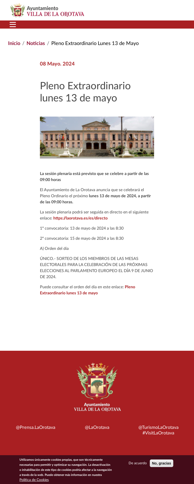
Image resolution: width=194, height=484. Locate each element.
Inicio (14, 43)
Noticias (36, 43)
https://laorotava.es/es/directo (80, 218)
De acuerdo (138, 464)
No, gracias (161, 465)
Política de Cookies (34, 481)
